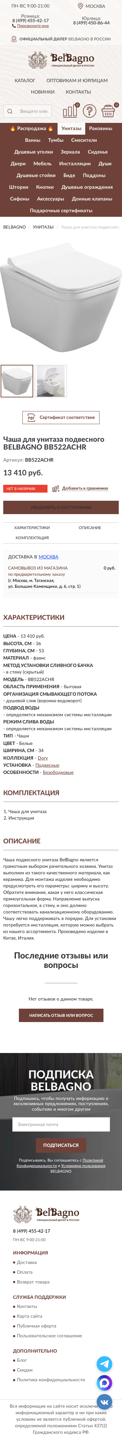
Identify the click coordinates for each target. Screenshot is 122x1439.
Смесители (84, 140)
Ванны (32, 140)
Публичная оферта (36, 1326)
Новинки (43, 92)
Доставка (27, 1262)
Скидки (25, 1370)
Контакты (78, 92)
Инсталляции (75, 163)
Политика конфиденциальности (51, 1380)
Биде (69, 175)
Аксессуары (50, 199)
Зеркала (70, 152)
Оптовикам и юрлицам (77, 81)
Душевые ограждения (87, 187)
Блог (22, 1360)
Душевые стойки (36, 175)
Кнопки (45, 187)
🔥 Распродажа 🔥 (32, 128)
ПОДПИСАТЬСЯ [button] (61, 1145)
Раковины (100, 128)
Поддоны (94, 175)
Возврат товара (33, 1282)
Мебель (42, 163)
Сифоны (19, 199)
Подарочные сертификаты (61, 210)
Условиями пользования (83, 1166)
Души (105, 163)
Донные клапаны (92, 199)
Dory (43, 758)
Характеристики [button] (32, 528)
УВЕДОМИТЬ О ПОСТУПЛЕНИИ (61, 508)
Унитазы (71, 128)
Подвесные (47, 765)
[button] (30, 25)
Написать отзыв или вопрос (61, 1015)
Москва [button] (49, 557)
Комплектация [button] (32, 538)
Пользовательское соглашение (49, 1336)
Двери (18, 163)
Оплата (25, 1272)
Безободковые (58, 772)
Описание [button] (90, 528)
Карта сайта (29, 1316)
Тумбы (55, 140)
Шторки (18, 187)
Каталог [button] (25, 81)
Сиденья (98, 152)
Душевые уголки (33, 152)
